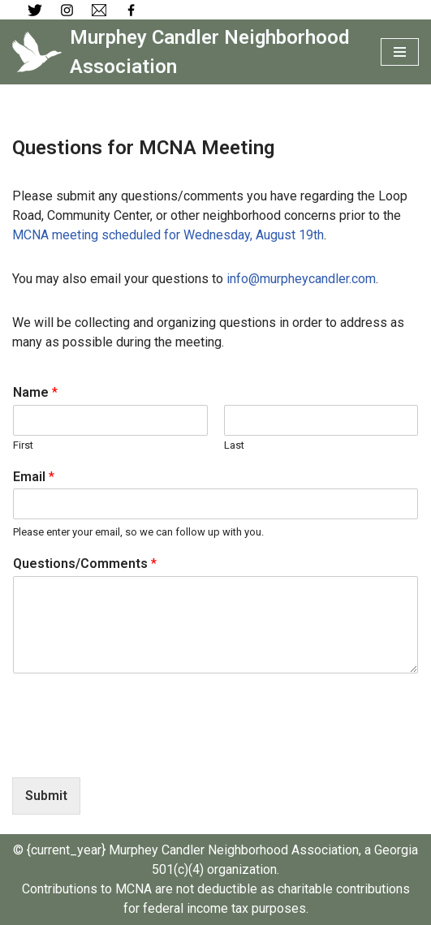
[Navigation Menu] (400, 52)
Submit (46, 795)
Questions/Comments (85, 563)
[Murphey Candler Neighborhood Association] (184, 52)
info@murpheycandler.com (301, 278)
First (23, 445)
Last (234, 445)
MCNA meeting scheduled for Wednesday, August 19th (168, 235)
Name (35, 392)
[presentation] (135, 750)
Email (33, 476)
